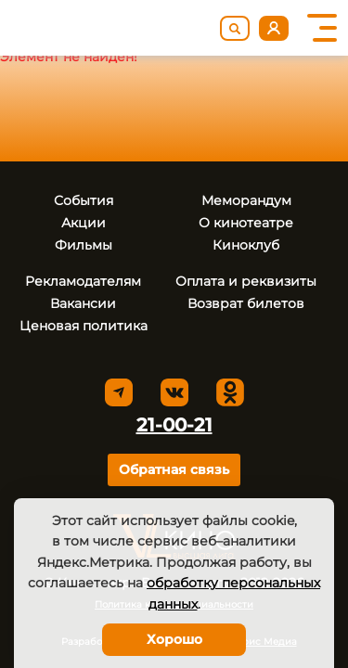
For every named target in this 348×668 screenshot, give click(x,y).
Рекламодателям (83, 281)
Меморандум (246, 200)
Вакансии (83, 303)
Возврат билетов (245, 303)
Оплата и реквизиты (245, 281)
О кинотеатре (246, 222)
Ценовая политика (83, 325)
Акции (83, 222)
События (83, 200)
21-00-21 (174, 425)
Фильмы (83, 245)
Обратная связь (174, 469)
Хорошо (174, 639)
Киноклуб (246, 245)
